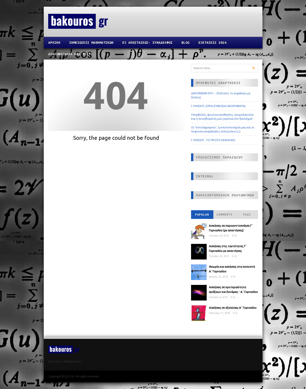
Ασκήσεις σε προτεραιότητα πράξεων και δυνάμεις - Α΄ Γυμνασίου (233, 289)
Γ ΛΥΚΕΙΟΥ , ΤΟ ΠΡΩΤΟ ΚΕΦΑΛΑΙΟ (213, 140)
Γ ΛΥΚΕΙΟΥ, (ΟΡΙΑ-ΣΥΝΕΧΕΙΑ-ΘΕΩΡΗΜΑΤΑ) (218, 106)
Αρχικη (54, 42)
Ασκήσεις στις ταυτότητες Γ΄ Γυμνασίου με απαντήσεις (227, 248)
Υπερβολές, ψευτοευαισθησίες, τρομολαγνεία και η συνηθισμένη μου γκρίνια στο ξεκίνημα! (222, 117)
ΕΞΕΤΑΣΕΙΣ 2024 (212, 42)
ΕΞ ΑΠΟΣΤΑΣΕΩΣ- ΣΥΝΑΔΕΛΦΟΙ (147, 42)
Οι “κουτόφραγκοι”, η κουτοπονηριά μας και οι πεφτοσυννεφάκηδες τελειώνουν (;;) (222, 129)
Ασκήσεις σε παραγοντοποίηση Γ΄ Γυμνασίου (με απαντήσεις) (231, 228)
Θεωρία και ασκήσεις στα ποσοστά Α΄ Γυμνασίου (232, 269)
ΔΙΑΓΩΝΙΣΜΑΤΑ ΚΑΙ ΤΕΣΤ (69, 54)
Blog (185, 42)
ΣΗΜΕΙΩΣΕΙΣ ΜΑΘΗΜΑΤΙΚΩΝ (91, 42)
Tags (247, 214)
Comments (224, 214)
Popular (202, 214)
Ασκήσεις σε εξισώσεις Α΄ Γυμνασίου (232, 307)
